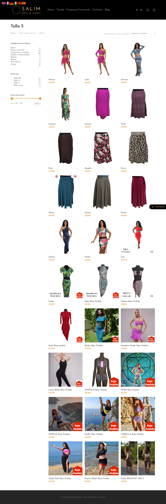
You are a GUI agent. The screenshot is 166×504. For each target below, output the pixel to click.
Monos (14, 59)
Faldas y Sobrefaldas (20, 55)
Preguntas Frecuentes (78, 10)
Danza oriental (17, 50)
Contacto (97, 10)
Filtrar (37, 104)
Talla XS (17, 78)
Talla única (18, 85)
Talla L (17, 83)
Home (51, 10)
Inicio (13, 33)
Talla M (17, 80)
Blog (107, 10)
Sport (13, 48)
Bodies (14, 57)
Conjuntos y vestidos (20, 52)
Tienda (60, 10)
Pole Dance (16, 62)
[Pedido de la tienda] (142, 33)
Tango (13, 64)
